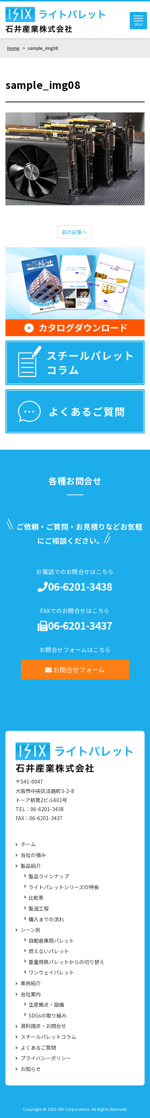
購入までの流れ (46, 919)
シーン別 (30, 929)
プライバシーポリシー (46, 1058)
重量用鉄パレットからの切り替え (66, 962)
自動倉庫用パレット (51, 940)
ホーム (28, 844)
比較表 (36, 897)
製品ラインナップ (49, 876)
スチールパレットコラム (48, 1036)
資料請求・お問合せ (43, 1026)
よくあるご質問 (38, 1047)
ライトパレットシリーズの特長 (64, 887)
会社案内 (31, 994)
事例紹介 (31, 983)
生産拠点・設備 (46, 1004)
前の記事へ (74, 232)
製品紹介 (31, 865)
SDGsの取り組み (48, 1015)
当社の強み (33, 855)
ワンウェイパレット (51, 972)
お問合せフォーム (75, 669)
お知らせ (31, 1069)
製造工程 (39, 908)
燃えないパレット (49, 951)
